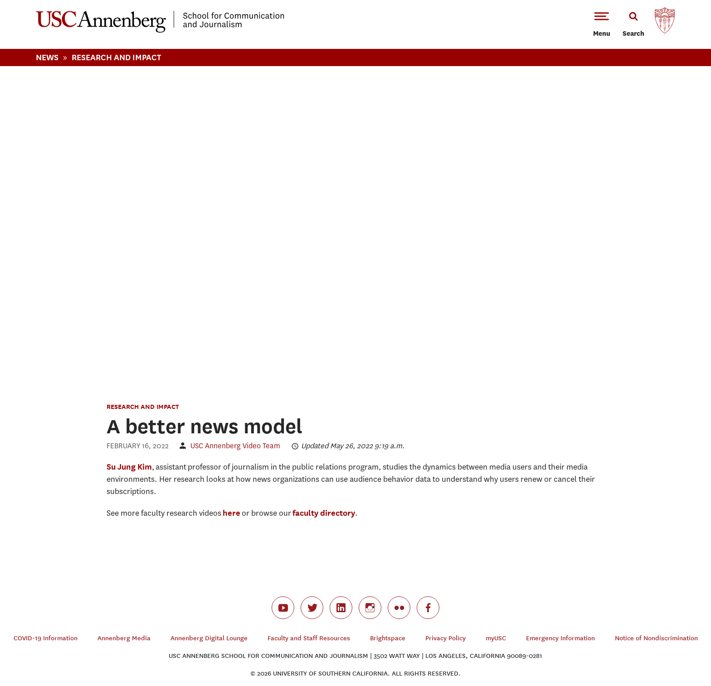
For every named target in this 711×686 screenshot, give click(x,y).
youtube (283, 607)
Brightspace (387, 638)
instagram (370, 607)
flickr (399, 607)
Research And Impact (116, 57)
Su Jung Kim (129, 466)
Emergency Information (560, 638)
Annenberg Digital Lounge (209, 638)
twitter (312, 607)
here (231, 513)
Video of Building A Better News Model (355, 226)
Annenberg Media (124, 638)
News (47, 57)
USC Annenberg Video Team (235, 446)
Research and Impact (143, 406)
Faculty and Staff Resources (309, 638)
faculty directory (323, 513)
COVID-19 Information (46, 638)
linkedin (341, 607)
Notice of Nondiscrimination (656, 638)
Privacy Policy (445, 638)
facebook (428, 607)
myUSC (496, 638)
